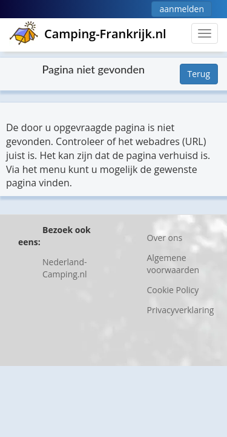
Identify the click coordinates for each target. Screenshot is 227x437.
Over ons (165, 237)
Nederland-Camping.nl (64, 268)
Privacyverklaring (180, 310)
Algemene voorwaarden (173, 264)
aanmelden (181, 9)
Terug (199, 74)
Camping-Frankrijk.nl (87, 33)
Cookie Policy (173, 290)
